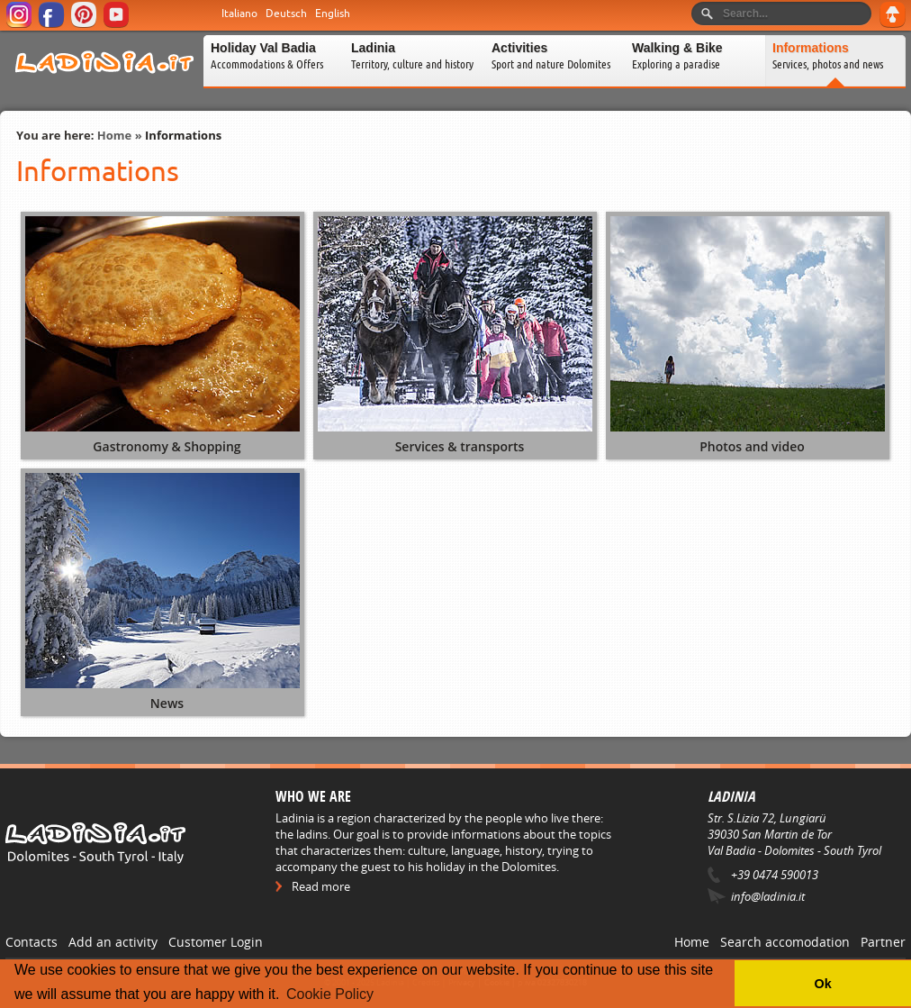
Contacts (31, 941)
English (332, 13)
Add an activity (113, 941)
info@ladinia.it (768, 896)
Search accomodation (785, 941)
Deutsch (286, 13)
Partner (883, 941)
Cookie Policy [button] (330, 994)
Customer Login (215, 941)
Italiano (239, 13)
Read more (321, 886)
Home (114, 135)
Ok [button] (822, 983)
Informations (183, 135)
